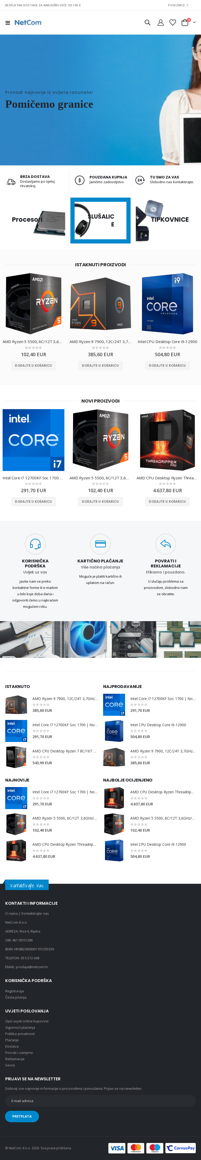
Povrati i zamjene (19, 1052)
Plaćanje (12, 1040)
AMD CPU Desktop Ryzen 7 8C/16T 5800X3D (65, 751)
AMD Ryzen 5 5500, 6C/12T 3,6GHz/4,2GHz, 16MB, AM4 (33, 341)
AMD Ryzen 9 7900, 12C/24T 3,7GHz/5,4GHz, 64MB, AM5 (100, 341)
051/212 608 (30, 958)
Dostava (12, 1046)
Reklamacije (15, 1059)
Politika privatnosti (20, 1034)
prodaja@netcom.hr (32, 967)
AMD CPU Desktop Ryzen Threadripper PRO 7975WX (167, 477)
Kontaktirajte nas (35, 913)
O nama (11, 913)
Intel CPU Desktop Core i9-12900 (167, 341)
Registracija (14, 991)
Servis (10, 1065)
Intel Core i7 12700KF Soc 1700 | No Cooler (33, 477)
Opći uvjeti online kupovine (27, 1021)
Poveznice (176, 5)
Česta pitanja (15, 997)
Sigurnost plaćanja (20, 1027)
